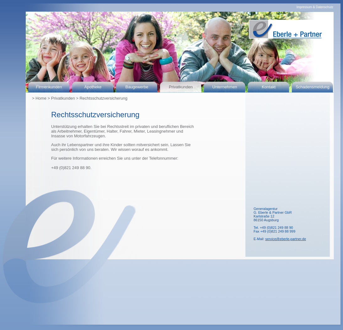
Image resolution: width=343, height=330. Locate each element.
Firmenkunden (49, 87)
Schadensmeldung (313, 87)
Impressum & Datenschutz (315, 7)
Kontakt (269, 87)
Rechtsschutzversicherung (103, 98)
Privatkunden (181, 87)
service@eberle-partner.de (285, 239)
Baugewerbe (137, 87)
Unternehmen (224, 87)
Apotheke (93, 87)
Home (40, 98)
